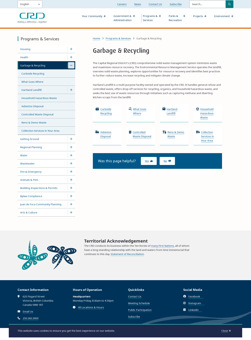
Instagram (196, 303)
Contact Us (155, 4)
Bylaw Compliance (31, 196)
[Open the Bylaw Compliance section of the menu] (71, 196)
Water (24, 155)
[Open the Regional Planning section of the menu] (71, 147)
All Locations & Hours (91, 307)
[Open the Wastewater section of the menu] (71, 163)
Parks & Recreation (175, 18)
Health (24, 57)
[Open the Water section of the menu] (71, 155)
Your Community (92, 16)
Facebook (196, 296)
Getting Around (29, 139)
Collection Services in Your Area (40, 130)
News (137, 4)
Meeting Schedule (139, 303)
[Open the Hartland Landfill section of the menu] (71, 90)
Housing (25, 49)
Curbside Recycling (32, 73)
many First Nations (162, 246)
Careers (122, 4)
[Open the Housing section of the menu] (71, 49)
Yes (147, 161)
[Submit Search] (229, 4)
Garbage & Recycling (32, 65)
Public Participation (140, 310)
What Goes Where (32, 82)
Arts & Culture (28, 212)
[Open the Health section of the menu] (71, 57)
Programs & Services (150, 18)
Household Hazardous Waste (39, 98)
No (165, 161)
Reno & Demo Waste (33, 122)
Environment (222, 16)
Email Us (28, 311)
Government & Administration (122, 18)
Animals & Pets (29, 180)
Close (224, 330)
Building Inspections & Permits (38, 188)
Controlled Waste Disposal (37, 114)
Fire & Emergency (30, 171)
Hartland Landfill (31, 90)
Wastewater (27, 163)
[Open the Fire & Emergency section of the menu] (71, 171)
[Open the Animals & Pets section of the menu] (71, 179)
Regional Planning (31, 147)
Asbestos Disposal (32, 106)
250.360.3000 (30, 318)
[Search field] (207, 4)
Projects (198, 16)
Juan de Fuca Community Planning (40, 204)
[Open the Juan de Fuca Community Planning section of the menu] (71, 204)
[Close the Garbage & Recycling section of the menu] (71, 65)
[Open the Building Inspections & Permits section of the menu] (71, 188)
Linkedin (195, 310)
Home (96, 38)
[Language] (30, 4)
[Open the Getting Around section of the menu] (71, 139)
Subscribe (176, 4)
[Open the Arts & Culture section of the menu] (71, 212)
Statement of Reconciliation (127, 254)
